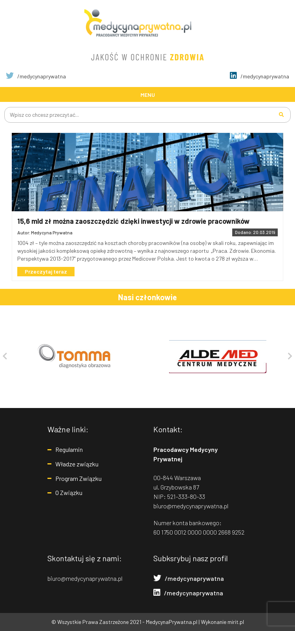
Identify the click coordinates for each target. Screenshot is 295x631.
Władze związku (76, 464)
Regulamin (69, 449)
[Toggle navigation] (147, 94)
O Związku (68, 492)
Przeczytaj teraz (46, 271)
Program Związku (78, 478)
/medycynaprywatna (36, 76)
